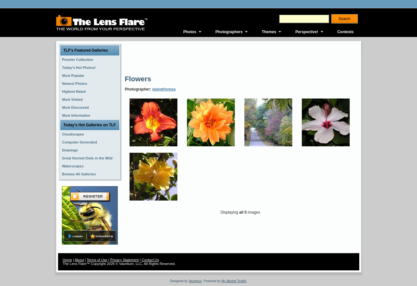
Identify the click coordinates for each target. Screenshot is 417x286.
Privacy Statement (124, 260)
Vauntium (195, 281)
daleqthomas (164, 89)
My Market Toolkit (233, 281)
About (79, 260)
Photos (189, 32)
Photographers (228, 32)
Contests (345, 32)
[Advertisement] (241, 57)
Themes (269, 32)
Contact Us (150, 260)
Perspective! (306, 32)
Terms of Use (97, 260)
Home (67, 260)
